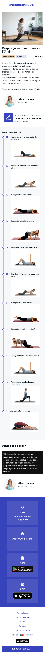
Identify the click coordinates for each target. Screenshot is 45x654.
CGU (22, 621)
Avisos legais (22, 613)
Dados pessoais (22, 617)
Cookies (22, 626)
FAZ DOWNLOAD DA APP (22, 649)
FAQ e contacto (22, 630)
